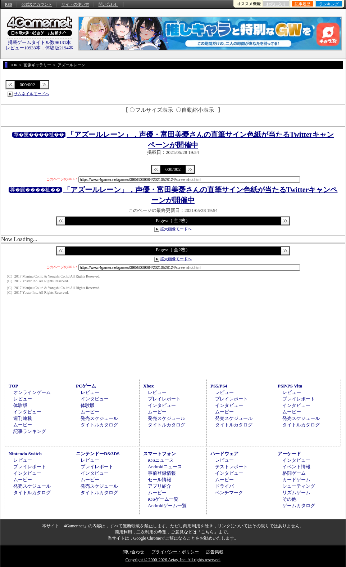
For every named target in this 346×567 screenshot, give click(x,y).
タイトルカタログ (99, 425)
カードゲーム (296, 479)
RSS (8, 4)
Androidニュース (165, 466)
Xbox (148, 386)
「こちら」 (207, 532)
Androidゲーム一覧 (167, 505)
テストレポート (231, 466)
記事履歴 (302, 4)
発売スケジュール (99, 418)
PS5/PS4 (218, 386)
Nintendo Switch (25, 453)
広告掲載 (214, 551)
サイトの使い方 (75, 4)
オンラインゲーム (32, 392)
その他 (289, 499)
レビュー (22, 399)
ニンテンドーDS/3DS (97, 453)
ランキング (329, 4)
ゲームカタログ (298, 505)
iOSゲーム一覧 (163, 499)
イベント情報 (296, 466)
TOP (13, 386)
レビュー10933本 (23, 47)
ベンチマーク (229, 492)
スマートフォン (159, 453)
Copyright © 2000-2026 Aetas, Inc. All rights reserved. (173, 559)
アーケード (289, 453)
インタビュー (27, 412)
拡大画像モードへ (176, 229)
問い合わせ (108, 4)
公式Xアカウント (37, 4)
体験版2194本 (59, 47)
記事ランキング (29, 431)
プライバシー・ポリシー (175, 551)
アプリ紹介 (159, 486)
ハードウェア (224, 453)
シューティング (298, 486)
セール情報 (159, 479)
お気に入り (276, 4)
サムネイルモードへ (31, 94)
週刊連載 (22, 418)
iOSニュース (161, 460)
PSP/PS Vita (290, 386)
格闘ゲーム (294, 473)
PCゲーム (86, 386)
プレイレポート (164, 399)
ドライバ (224, 486)
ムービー (22, 425)
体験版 (20, 405)
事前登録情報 (162, 473)
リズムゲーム (296, 492)
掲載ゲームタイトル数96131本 (39, 42)
